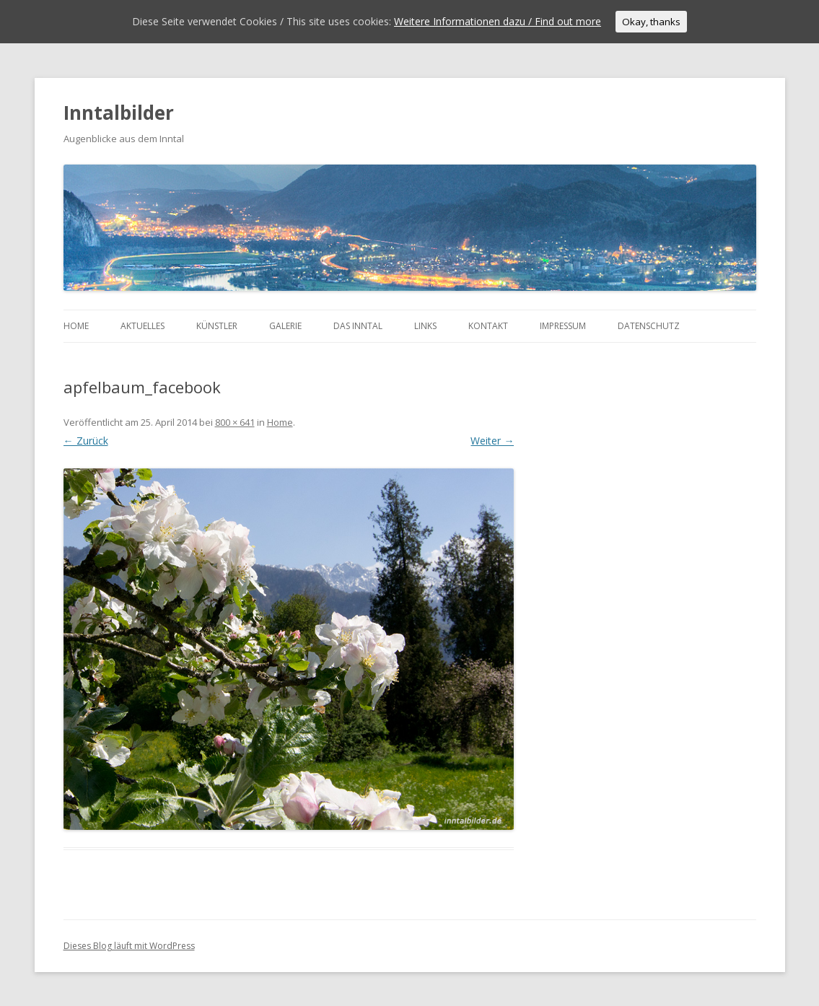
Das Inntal (357, 326)
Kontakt (488, 326)
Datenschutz (649, 326)
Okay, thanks (651, 21)
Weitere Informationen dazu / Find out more (497, 21)
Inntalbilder (118, 113)
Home (76, 326)
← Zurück (85, 440)
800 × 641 (235, 422)
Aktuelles (143, 326)
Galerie (285, 326)
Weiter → (492, 440)
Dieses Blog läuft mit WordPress (129, 946)
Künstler (216, 326)
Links (425, 326)
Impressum (563, 326)
